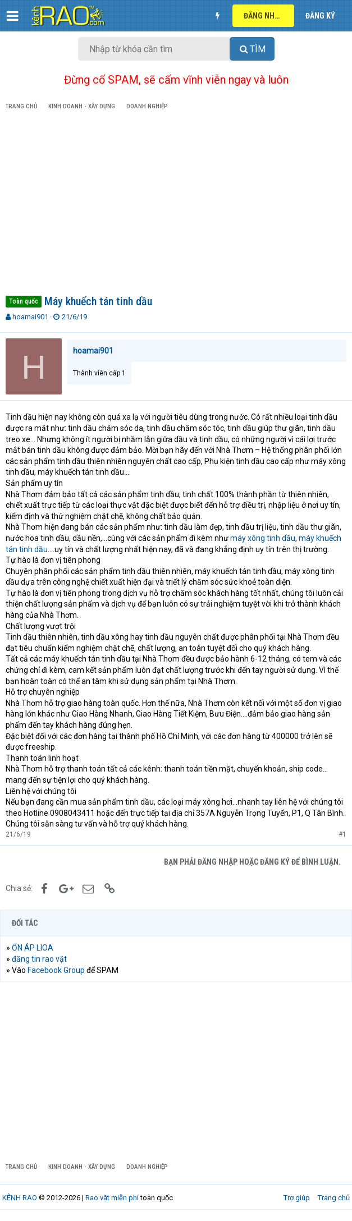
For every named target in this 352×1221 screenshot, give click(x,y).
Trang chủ (334, 1198)
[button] (12, 15)
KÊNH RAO (19, 1198)
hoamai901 (30, 317)
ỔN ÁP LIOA (32, 947)
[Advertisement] (176, 204)
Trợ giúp (297, 1198)
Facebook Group (56, 970)
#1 (342, 834)
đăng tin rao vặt (39, 958)
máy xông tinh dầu (262, 538)
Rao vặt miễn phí (112, 1198)
